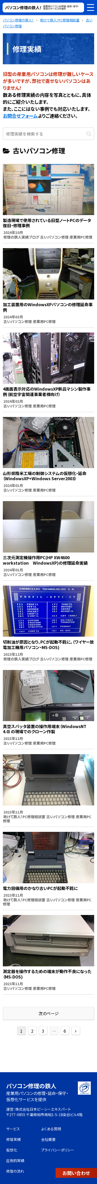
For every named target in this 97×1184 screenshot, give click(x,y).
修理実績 (13, 1139)
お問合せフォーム (20, 115)
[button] (88, 133)
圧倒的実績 (15, 1160)
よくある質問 (51, 1128)
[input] (48, 134)
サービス (13, 1128)
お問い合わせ (76, 1173)
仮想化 (11, 1150)
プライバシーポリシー (57, 1150)
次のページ (49, 1013)
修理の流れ (15, 1171)
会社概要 (48, 1139)
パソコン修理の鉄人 (31, 1086)
